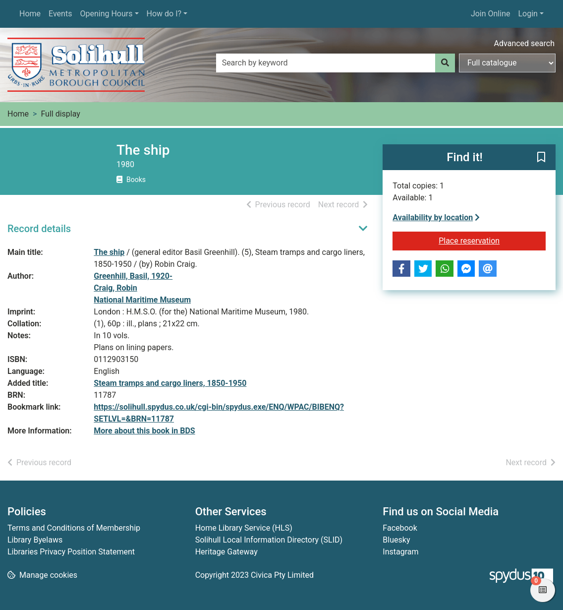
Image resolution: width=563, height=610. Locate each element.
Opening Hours (106, 13)
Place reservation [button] (490, 240)
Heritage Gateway (226, 551)
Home (30, 13)
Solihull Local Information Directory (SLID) (268, 540)
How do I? (164, 13)
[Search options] (507, 63)
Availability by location (436, 217)
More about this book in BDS (144, 430)
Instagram (400, 551)
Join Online (490, 13)
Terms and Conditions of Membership (73, 528)
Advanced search (524, 43)
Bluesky (396, 540)
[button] (541, 157)
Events (60, 13)
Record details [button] (39, 229)
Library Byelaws (34, 540)
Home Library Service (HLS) (243, 528)
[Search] (445, 63)
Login (527, 13)
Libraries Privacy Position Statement (71, 551)
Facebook (400, 528)
